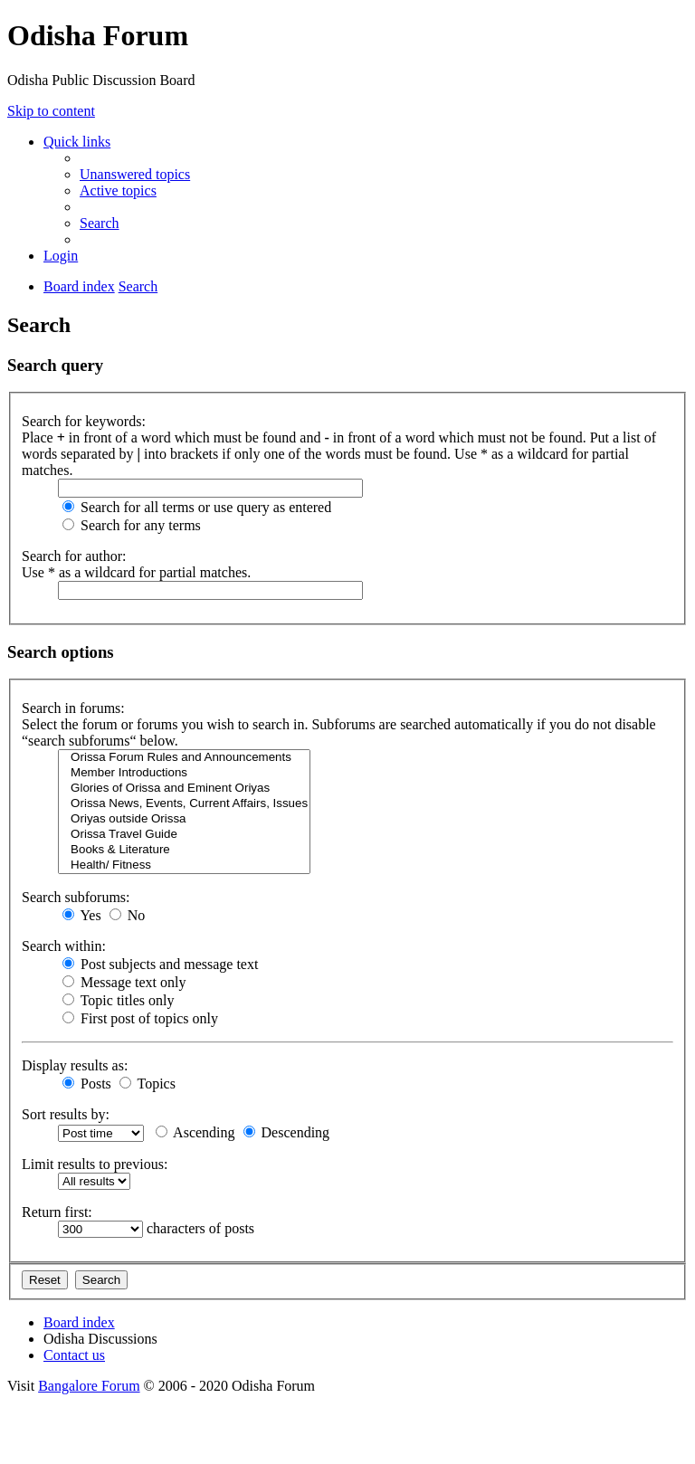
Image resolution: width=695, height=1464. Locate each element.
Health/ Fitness (184, 865)
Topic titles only (118, 1000)
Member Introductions (184, 773)
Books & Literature (184, 850)
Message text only (124, 982)
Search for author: (74, 556)
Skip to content (51, 111)
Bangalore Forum (88, 1385)
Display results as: (75, 1065)
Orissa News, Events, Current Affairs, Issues (184, 804)
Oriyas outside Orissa (184, 819)
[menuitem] (135, 174)
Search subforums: (76, 897)
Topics (147, 1083)
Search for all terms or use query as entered (196, 507)
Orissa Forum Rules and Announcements (184, 757)
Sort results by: (65, 1114)
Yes (81, 915)
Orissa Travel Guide (184, 834)
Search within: (64, 946)
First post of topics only (140, 1018)
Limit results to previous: (94, 1164)
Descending (286, 1132)
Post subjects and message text (160, 964)
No (127, 915)
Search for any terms (131, 525)
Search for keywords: (84, 421)
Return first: (57, 1212)
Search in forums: (73, 708)
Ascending (195, 1132)
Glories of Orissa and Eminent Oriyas (184, 788)
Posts (86, 1083)
